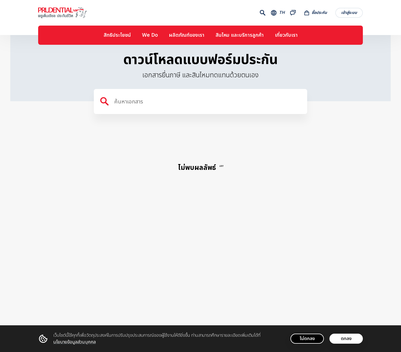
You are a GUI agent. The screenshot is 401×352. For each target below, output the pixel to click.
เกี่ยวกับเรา (286, 35)
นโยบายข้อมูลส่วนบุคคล (74, 342)
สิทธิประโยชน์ (117, 35)
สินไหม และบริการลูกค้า (240, 35)
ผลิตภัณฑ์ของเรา (186, 35)
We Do (150, 35)
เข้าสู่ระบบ (349, 13)
